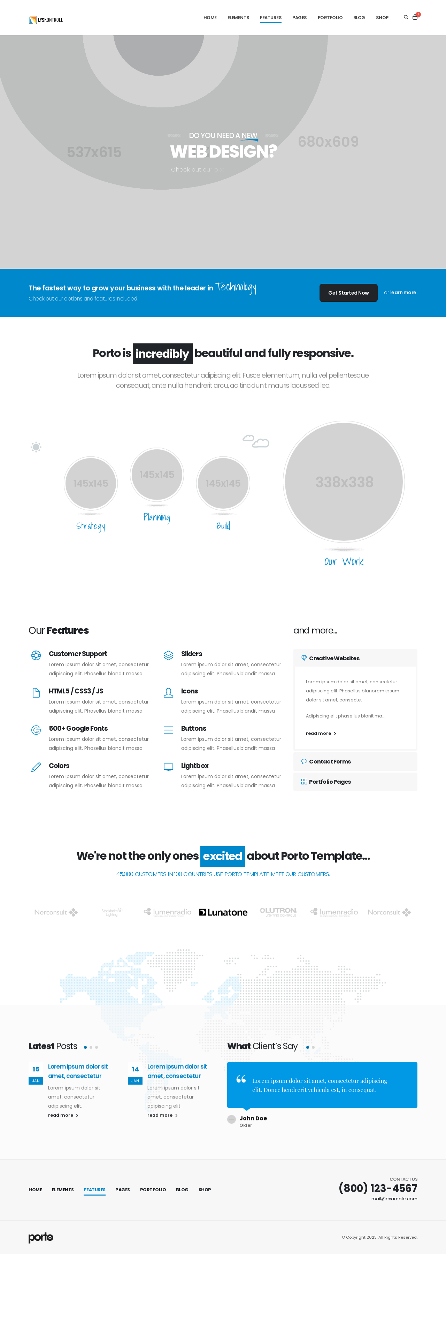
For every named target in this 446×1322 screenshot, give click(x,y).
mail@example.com (394, 1193)
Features (271, 17)
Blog (359, 17)
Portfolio (330, 17)
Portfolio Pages (326, 782)
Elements (238, 17)
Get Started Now (348, 292)
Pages (299, 17)
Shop (382, 17)
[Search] (406, 17)
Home (210, 17)
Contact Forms (326, 762)
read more (321, 733)
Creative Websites (330, 658)
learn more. (404, 292)
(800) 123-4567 (377, 1183)
